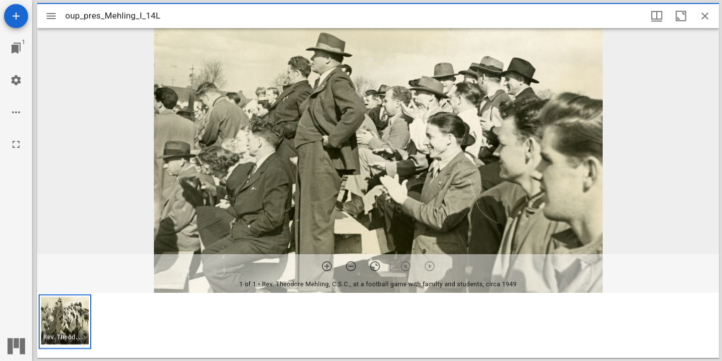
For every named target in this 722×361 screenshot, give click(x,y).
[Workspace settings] (16, 80)
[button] (65, 321)
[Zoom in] (327, 266)
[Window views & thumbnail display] (657, 16)
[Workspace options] (16, 112)
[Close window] (705, 16)
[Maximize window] (681, 16)
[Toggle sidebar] (51, 16)
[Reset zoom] (375, 266)
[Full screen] (16, 144)
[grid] (378, 325)
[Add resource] (16, 16)
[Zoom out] (351, 266)
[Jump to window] (16, 48)
